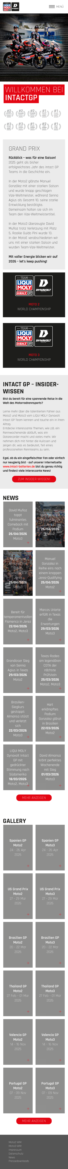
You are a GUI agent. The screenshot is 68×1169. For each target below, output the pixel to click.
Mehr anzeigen (34, 797)
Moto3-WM (15, 1146)
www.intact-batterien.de (19, 466)
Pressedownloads (19, 1161)
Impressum (15, 1150)
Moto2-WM (15, 1142)
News (12, 1157)
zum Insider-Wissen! (34, 479)
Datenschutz (16, 1154)
